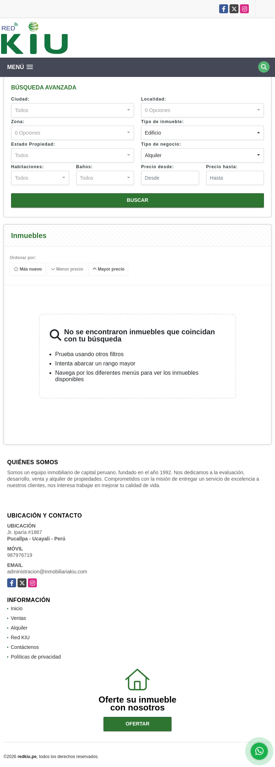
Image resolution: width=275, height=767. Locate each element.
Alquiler (19, 628)
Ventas (18, 618)
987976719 (19, 555)
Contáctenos (25, 647)
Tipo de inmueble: (162, 121)
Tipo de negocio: (161, 144)
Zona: (18, 121)
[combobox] (72, 110)
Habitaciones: (27, 166)
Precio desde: (157, 166)
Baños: (84, 166)
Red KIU (20, 637)
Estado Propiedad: (33, 144)
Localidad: (153, 99)
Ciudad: (20, 99)
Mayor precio (108, 269)
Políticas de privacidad (36, 657)
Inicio (17, 608)
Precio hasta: (222, 166)
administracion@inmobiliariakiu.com (47, 571)
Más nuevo (28, 269)
